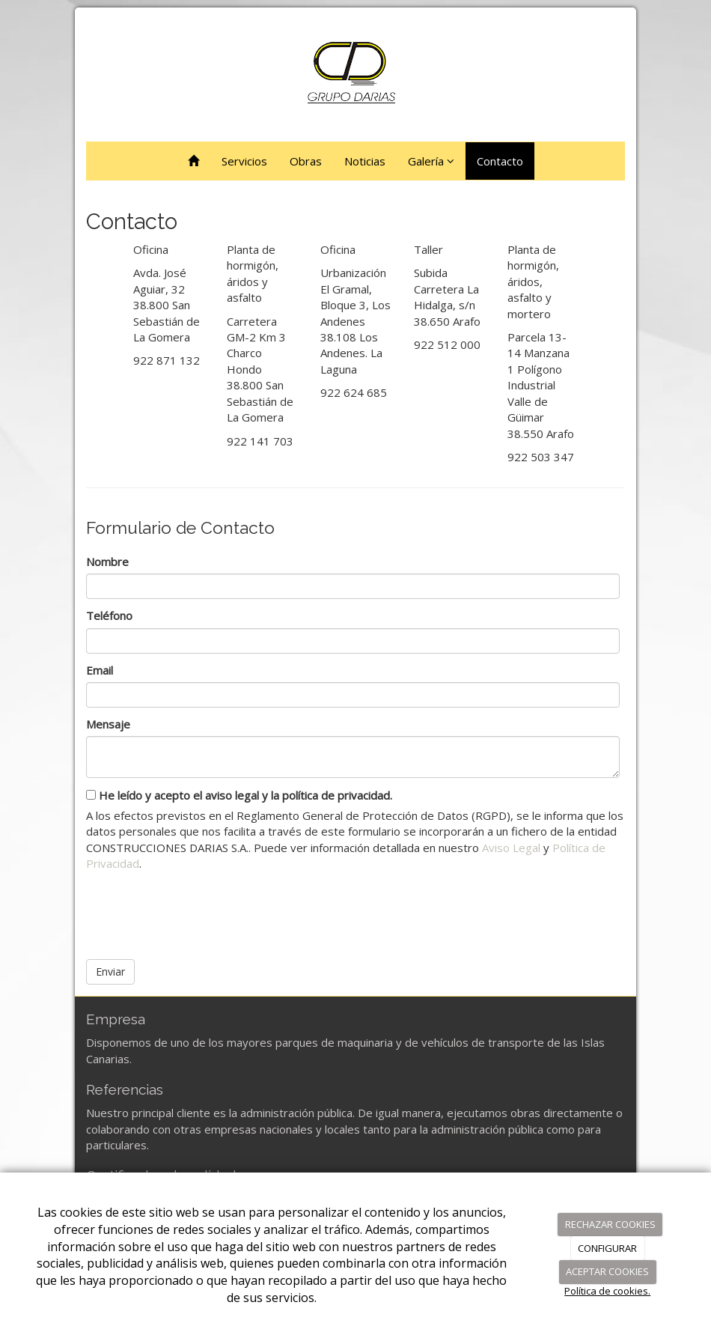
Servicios (244, 160)
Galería (431, 160)
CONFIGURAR (607, 1248)
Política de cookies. (607, 1291)
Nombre (107, 561)
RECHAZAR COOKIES (610, 1224)
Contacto (500, 160)
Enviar (110, 971)
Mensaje (108, 724)
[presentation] (200, 910)
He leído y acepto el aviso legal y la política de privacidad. (239, 795)
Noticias (364, 160)
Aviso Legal (511, 847)
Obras (306, 160)
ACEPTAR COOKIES (607, 1271)
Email (99, 670)
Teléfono (109, 615)
